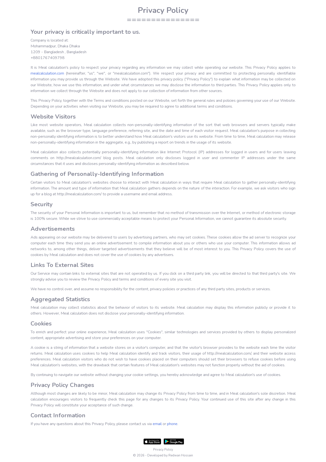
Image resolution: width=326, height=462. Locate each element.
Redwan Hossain (180, 455)
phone (172, 424)
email (157, 424)
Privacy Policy (163, 449)
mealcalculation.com (47, 73)
